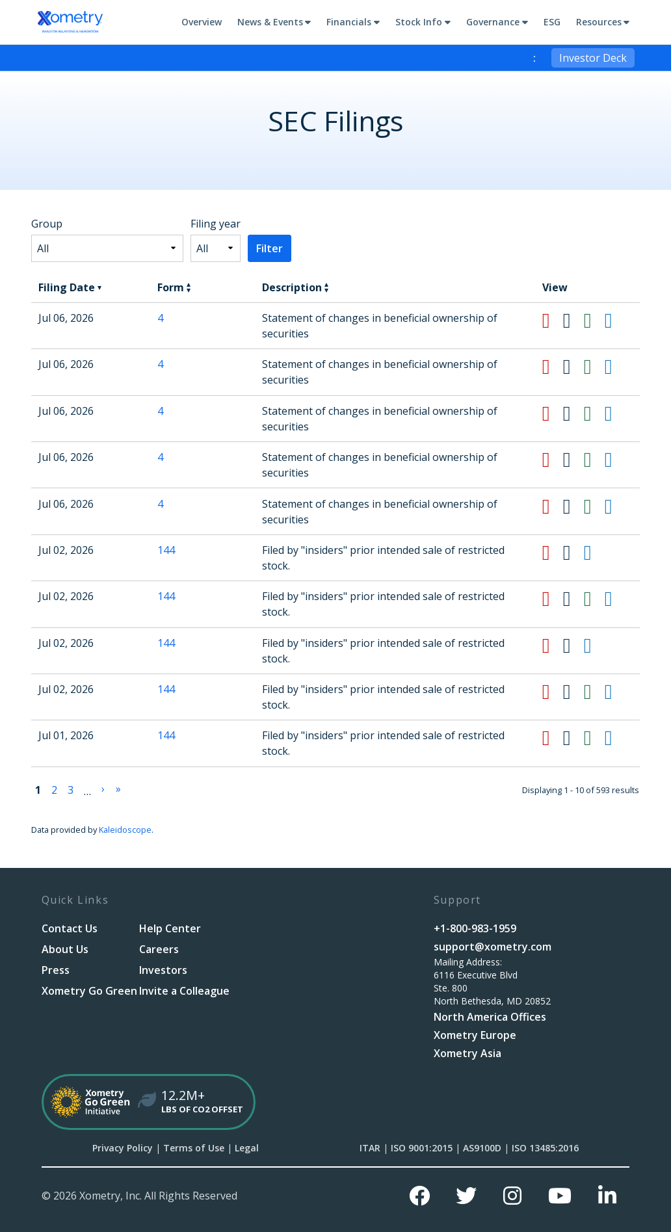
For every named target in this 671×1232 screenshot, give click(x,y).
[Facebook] (419, 1195)
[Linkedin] (607, 1195)
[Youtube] (560, 1195)
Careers (159, 949)
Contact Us (70, 928)
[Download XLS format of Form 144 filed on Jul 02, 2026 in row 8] (594, 598)
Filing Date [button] (69, 287)
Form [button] (174, 287)
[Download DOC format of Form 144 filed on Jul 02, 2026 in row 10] (573, 691)
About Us (65, 949)
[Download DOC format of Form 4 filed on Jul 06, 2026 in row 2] (573, 320)
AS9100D (482, 1148)
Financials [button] (348, 22)
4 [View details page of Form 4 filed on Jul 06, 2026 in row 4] (160, 411)
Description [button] (295, 287)
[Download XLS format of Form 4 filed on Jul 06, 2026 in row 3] (594, 366)
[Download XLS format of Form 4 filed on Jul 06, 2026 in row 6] (594, 506)
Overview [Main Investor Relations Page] (201, 22)
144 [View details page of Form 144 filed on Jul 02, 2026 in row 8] (166, 596)
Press (56, 970)
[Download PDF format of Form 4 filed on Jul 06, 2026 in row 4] (552, 413)
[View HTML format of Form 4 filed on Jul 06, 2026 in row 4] (615, 413)
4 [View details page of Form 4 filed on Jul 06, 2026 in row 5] (160, 457)
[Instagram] (512, 1195)
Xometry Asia (467, 1053)
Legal (247, 1148)
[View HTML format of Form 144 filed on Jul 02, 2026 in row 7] (594, 552)
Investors (163, 970)
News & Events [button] (270, 22)
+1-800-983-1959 (475, 928)
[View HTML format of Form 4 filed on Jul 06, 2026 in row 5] (615, 459)
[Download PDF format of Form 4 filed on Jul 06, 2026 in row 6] (552, 506)
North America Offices (490, 1017)
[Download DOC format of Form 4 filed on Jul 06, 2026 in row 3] (573, 366)
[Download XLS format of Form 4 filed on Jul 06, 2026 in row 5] (594, 459)
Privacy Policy (122, 1148)
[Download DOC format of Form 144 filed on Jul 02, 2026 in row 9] (573, 645)
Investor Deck (593, 58)
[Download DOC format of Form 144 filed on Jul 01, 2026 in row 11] (573, 737)
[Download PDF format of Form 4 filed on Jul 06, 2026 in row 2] (552, 320)
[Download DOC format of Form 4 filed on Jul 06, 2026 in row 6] (573, 506)
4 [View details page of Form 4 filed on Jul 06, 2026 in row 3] (160, 364)
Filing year (216, 223)
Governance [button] (493, 22)
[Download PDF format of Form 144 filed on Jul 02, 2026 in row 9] (552, 645)
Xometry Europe (475, 1035)
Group (46, 223)
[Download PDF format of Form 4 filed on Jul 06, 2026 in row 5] (552, 459)
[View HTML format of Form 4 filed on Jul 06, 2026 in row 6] (615, 506)
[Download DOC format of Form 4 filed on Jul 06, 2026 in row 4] (573, 413)
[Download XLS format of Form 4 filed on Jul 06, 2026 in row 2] (594, 320)
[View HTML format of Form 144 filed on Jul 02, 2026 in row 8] (615, 598)
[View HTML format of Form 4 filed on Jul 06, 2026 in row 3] (615, 366)
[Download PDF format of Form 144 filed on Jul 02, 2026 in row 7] (552, 552)
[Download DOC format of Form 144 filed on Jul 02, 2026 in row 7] (573, 552)
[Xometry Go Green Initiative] (336, 1102)
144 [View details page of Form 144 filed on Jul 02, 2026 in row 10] (166, 689)
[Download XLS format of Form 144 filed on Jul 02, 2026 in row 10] (594, 691)
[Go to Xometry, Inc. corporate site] (70, 22)
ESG (552, 22)
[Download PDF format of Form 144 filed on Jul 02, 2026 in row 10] (552, 691)
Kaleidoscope (125, 829)
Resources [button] (599, 22)
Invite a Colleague (184, 991)
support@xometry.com (492, 946)
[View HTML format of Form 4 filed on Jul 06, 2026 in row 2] (615, 320)
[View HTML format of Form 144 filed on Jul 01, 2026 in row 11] (615, 737)
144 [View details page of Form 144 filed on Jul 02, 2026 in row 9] (166, 643)
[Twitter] (466, 1195)
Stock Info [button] (418, 22)
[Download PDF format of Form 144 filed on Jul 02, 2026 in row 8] (552, 598)
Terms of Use (193, 1148)
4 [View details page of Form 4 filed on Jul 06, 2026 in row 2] (160, 318)
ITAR (370, 1148)
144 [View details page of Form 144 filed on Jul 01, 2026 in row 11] (166, 735)
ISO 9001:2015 (422, 1148)
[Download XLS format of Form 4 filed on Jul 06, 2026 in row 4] (594, 413)
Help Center (170, 928)
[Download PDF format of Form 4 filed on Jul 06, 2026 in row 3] (552, 366)
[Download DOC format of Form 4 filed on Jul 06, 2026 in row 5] (573, 459)
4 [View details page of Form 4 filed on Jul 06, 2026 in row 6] (160, 504)
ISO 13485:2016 (545, 1148)
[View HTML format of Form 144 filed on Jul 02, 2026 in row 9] (594, 645)
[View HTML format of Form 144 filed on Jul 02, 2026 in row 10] (615, 691)
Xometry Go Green (89, 991)
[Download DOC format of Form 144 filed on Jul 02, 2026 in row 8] (573, 598)
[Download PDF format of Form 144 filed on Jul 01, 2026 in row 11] (552, 737)
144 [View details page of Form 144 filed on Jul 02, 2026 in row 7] (166, 550)
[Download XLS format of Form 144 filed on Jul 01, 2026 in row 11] (594, 737)
